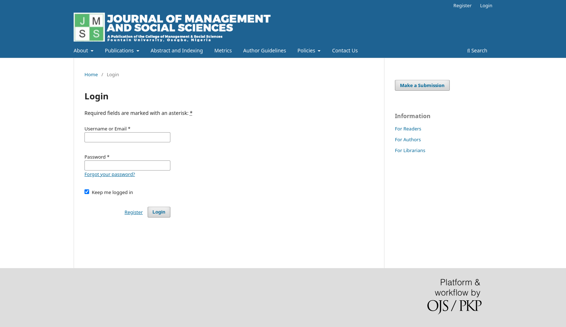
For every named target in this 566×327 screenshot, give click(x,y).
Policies (307, 50)
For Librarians (410, 150)
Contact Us (345, 50)
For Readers (408, 128)
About (81, 50)
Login (486, 5)
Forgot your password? (109, 174)
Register (462, 5)
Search (477, 50)
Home (91, 74)
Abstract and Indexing (177, 50)
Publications (120, 50)
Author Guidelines (264, 50)
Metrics (223, 50)
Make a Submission (422, 85)
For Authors (408, 139)
